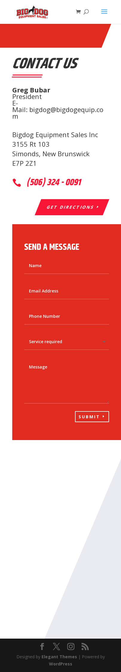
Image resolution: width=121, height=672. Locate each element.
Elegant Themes (59, 656)
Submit (89, 416)
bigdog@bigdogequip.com (57, 112)
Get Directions (70, 207)
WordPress (60, 664)
